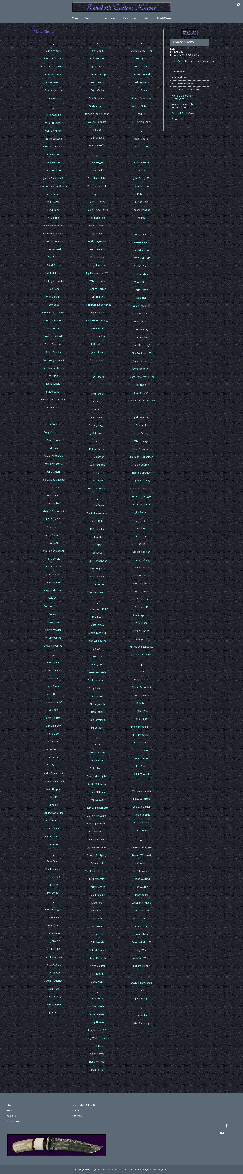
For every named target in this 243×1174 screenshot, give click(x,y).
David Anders (53, 50)
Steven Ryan (141, 392)
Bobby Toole (141, 742)
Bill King (97, 544)
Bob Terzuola (141, 695)
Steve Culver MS (53, 645)
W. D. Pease (141, 170)
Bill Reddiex (141, 274)
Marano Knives (97, 752)
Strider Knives (141, 630)
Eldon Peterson (141, 186)
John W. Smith (141, 567)
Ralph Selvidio (141, 464)
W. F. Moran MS (97, 950)
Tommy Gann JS (97, 74)
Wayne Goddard (97, 121)
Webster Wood (141, 958)
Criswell (53, 614)
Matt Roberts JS (141, 345)
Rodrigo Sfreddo (141, 472)
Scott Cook (53, 527)
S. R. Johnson (97, 456)
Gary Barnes (53, 162)
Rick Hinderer (97, 312)
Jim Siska (141, 528)
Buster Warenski (141, 855)
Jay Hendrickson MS (97, 273)
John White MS (141, 910)
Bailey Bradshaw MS (53, 312)
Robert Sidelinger (141, 496)
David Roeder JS (141, 368)
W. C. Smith (141, 591)
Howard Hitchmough (97, 320)
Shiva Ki (97, 536)
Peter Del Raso (53, 717)
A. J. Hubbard (97, 360)
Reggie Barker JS (53, 138)
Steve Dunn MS (53, 836)
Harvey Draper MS (53, 781)
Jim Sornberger (141, 599)
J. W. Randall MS (141, 258)
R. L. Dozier (53, 765)
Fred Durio (53, 844)
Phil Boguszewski (53, 281)
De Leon (53, 709)
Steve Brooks (53, 352)
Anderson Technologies (53, 66)
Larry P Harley (97, 201)
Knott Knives (97, 576)
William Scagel (141, 441)
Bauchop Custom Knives (53, 186)
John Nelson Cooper (53, 550)
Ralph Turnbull (141, 774)
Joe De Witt (53, 741)
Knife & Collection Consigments (182, 97)
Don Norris (97, 1069)
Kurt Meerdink (97, 878)
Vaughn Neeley (97, 1006)
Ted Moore (97, 934)
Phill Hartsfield (97, 217)
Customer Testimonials (186, 89)
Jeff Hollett (97, 344)
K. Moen (97, 918)
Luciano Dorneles (53, 749)
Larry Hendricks (97, 265)
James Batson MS (53, 178)
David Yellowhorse (141, 982)
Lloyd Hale (97, 170)
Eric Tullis (141, 766)
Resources (130, 18)
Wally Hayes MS (97, 241)
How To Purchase (182, 83)
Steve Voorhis (141, 830)
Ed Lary (97, 648)
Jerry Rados (141, 234)
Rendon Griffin (97, 145)
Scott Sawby (141, 433)
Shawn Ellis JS (53, 876)
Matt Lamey (97, 624)
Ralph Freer (53, 988)
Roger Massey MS (97, 776)
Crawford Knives (53, 606)
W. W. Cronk (53, 621)
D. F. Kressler (97, 584)
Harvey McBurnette (97, 807)
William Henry (97, 281)
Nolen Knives (97, 1053)
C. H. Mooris (97, 942)
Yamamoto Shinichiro (141, 488)
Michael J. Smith (141, 575)
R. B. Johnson (97, 441)
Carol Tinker (141, 718)
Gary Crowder (53, 629)
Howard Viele (141, 822)
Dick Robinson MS (141, 353)
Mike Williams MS (141, 918)
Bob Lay (97, 656)
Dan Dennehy (53, 725)
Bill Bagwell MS (53, 114)
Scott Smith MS (141, 583)
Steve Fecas (53, 917)
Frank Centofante (53, 463)
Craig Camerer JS (53, 432)
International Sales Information (183, 105)
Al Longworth (97, 704)
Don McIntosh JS (97, 839)
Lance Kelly (97, 521)
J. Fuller (53, 1012)
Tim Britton (53, 328)
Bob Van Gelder (141, 806)
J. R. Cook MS (53, 519)
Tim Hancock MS (97, 178)
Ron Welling (141, 886)
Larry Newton (97, 1022)
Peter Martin (97, 768)
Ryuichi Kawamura (97, 513)
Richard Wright (141, 965)
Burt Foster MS (53, 957)
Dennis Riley (141, 329)
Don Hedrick (97, 257)
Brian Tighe (141, 710)
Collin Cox (53, 598)
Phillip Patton (141, 162)
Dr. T (141, 671)
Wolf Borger (53, 296)
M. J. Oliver (141, 90)
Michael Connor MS (53, 511)
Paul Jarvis (97, 409)
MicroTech (97, 902)
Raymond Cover (53, 590)
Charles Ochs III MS (141, 50)
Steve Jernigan (97, 425)
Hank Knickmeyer (97, 560)
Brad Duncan (53, 820)
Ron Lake (97, 617)
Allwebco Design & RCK (158, 1169)
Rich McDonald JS (97, 831)
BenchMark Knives (53, 233)
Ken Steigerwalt (141, 615)
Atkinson (53, 98)
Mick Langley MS (97, 640)
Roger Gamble (97, 66)
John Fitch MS (53, 949)
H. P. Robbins (141, 337)
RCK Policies (179, 77)
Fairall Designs (53, 909)
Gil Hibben (97, 296)
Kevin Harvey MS (97, 225)
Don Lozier (97, 711)
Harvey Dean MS (53, 702)
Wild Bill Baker (53, 122)
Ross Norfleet (97, 1061)
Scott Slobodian (141, 551)
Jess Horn (97, 352)
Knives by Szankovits (141, 646)
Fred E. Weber (141, 871)
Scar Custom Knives (141, 425)
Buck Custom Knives (53, 367)
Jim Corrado (53, 582)
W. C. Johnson (97, 464)
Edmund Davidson (53, 670)
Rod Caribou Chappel (53, 479)
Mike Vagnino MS (141, 790)
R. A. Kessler (97, 529)
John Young (141, 998)
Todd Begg (53, 209)
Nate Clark (53, 487)
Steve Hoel (97, 328)
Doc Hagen (97, 162)
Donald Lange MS (97, 632)
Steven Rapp (141, 266)
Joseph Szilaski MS (141, 654)
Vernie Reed (141, 281)
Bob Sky (141, 543)
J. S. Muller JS (97, 973)
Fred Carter (53, 448)
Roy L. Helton (97, 249)
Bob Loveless (97, 719)
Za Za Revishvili (141, 305)
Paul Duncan (53, 828)
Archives (110, 18)
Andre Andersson (53, 58)
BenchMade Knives (53, 225)
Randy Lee (97, 664)
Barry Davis (53, 678)
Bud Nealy (97, 998)
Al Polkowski (141, 194)
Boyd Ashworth (53, 90)
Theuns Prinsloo (141, 209)
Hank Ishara (97, 376)
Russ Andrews (53, 74)
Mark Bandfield (53, 130)
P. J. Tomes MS (141, 734)
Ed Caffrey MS (53, 424)
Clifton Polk (141, 201)
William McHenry (97, 847)
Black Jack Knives (53, 273)
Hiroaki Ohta (141, 66)
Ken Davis (53, 686)
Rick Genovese (97, 98)
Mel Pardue (141, 146)
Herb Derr (53, 733)
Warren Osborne (141, 106)
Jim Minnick (97, 910)
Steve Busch (53, 391)
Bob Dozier (53, 757)
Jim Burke (53, 375)
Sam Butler (53, 407)
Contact (177, 119)
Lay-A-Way (178, 71)
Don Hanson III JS (97, 186)
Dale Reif (141, 297)
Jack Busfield (53, 383)
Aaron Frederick (53, 980)
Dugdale (53, 804)
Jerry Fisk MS (53, 941)
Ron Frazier (53, 972)
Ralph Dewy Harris (97, 209)
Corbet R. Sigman (141, 504)
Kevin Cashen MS (53, 455)
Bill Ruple (141, 384)
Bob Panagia (141, 138)
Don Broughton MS (53, 360)
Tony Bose (53, 304)
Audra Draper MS (53, 773)
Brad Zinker (141, 1015)
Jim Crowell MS (53, 637)
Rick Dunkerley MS (53, 812)
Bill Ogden (141, 58)
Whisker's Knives (141, 902)
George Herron (97, 288)
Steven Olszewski (141, 98)
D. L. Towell (141, 750)
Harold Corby (53, 566)
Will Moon (97, 926)
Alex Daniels (53, 662)
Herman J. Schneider (141, 456)
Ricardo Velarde (141, 814)
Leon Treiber (141, 758)
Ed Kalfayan (97, 505)
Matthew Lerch (97, 672)
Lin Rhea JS (141, 313)
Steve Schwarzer (141, 449)
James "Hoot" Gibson (97, 113)
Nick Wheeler (141, 894)
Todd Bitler (53, 265)
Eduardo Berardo (53, 241)
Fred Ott (141, 113)
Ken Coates (53, 495)
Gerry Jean (97, 417)
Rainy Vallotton (141, 798)
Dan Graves (97, 137)
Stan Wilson (141, 934)
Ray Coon (53, 542)
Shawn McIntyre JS (97, 855)
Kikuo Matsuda (97, 791)
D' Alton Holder (97, 336)
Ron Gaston (97, 82)
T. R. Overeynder (141, 121)
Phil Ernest (53, 892)
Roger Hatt (97, 233)
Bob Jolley (97, 480)
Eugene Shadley (141, 480)
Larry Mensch (97, 886)
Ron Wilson (141, 926)
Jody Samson (141, 417)
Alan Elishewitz (53, 869)
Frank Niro (97, 1045)
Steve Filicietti (53, 925)
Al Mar (97, 744)
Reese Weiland (141, 878)
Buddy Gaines (97, 58)
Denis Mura (97, 981)
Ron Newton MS (97, 1030)
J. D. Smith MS (141, 559)
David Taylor (141, 679)
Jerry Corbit (53, 558)
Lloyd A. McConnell (97, 815)
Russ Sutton (141, 638)
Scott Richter (141, 321)
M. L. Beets (53, 201)
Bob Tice (141, 703)
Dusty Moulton (97, 965)
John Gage (97, 50)
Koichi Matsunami (97, 784)
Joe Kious (97, 552)
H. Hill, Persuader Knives (97, 304)
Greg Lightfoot (97, 688)
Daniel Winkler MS (141, 942)
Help (147, 18)
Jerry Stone (141, 622)
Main (75, 18)
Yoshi (141, 990)
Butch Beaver (53, 194)
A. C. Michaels (97, 894)
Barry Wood (141, 950)
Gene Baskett (53, 170)
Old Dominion (141, 82)
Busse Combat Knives (53, 399)
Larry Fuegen (53, 1004)
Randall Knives (141, 250)
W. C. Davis (53, 694)
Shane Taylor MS (141, 687)
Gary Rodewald (141, 361)
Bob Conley (53, 503)
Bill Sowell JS (141, 607)
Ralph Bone (53, 288)
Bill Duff (53, 796)
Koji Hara (97, 194)
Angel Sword (53, 82)
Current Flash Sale (183, 113)
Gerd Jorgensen (97, 488)
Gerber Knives (97, 106)
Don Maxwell (97, 799)
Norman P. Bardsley (53, 146)
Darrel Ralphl (141, 242)
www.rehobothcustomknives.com (121, 1169)
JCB (97, 472)
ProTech (141, 217)
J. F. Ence (53, 884)
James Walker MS (141, 847)
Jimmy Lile (97, 696)
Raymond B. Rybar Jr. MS (141, 400)
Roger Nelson (97, 1014)
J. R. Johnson (97, 433)
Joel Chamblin (53, 471)
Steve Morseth (97, 958)
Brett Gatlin (97, 90)
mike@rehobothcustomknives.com (190, 61)
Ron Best (53, 257)
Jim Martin (97, 760)
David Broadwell (53, 336)
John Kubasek (97, 592)
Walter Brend (53, 320)
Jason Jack (97, 401)
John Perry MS (141, 178)
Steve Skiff (141, 535)
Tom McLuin (97, 863)
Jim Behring (53, 217)
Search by (91, 18)
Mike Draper (53, 789)
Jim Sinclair (141, 512)
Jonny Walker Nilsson (97, 1038)
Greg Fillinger (53, 933)
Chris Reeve (141, 289)
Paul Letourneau (97, 680)
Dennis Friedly (53, 996)
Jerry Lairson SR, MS (97, 609)
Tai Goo (97, 129)
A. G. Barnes (53, 154)
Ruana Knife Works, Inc (141, 376)
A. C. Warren (141, 863)
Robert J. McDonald (97, 823)
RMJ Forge (97, 393)
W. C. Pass (141, 154)
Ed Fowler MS (53, 964)
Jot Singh (141, 520)
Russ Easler (53, 861)
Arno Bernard (53, 249)
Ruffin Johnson (97, 449)
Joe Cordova (53, 574)
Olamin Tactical (141, 74)
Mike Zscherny (141, 1023)
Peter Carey (53, 440)
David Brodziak (53, 344)
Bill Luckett (97, 727)
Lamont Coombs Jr (53, 535)
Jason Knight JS (97, 568)
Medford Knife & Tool (97, 871)
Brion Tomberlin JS (141, 726)
